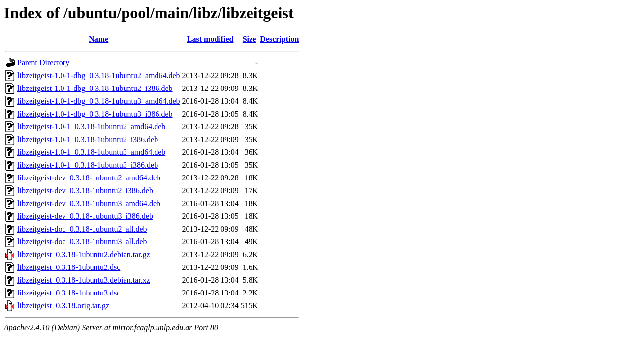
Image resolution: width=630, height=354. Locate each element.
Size (249, 39)
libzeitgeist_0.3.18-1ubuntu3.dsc (68, 293)
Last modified (210, 39)
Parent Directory (43, 63)
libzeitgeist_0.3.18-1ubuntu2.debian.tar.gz (83, 254)
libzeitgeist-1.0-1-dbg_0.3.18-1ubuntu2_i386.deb (95, 88)
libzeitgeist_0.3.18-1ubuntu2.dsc (68, 267)
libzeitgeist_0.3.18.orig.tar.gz (63, 305)
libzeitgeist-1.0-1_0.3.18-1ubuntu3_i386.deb (87, 165)
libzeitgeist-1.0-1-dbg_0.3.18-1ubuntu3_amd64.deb (98, 101)
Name (98, 39)
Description (279, 39)
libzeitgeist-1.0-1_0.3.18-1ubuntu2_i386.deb (87, 139)
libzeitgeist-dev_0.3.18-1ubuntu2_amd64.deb (88, 178)
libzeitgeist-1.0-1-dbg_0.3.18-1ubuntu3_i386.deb (95, 114)
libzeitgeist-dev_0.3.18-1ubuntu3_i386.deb (85, 216)
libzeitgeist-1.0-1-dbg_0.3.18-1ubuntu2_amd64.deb (98, 75)
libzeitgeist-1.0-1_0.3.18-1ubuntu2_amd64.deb (91, 126)
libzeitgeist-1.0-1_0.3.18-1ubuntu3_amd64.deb (91, 152)
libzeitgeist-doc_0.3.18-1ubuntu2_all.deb (82, 229)
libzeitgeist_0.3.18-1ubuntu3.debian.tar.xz (83, 280)
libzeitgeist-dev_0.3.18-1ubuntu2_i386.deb (85, 190)
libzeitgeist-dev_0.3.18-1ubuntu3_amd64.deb (88, 203)
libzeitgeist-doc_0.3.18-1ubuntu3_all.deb (82, 241)
